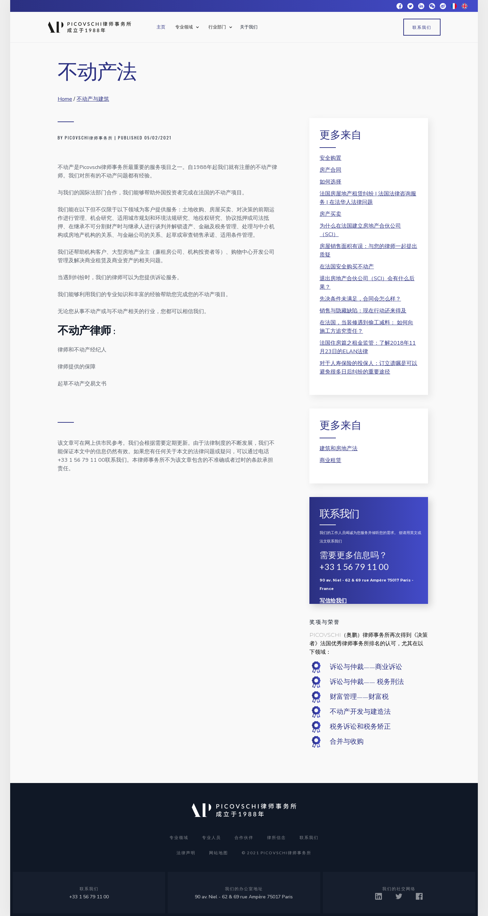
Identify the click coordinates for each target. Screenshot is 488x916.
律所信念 (276, 837)
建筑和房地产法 (339, 448)
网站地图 (218, 852)
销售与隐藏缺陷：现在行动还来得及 (363, 310)
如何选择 (330, 182)
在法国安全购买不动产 (347, 266)
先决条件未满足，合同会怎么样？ (360, 299)
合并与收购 (347, 742)
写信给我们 (333, 600)
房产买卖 (330, 214)
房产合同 (330, 170)
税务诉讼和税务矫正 (360, 727)
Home (65, 99)
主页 (161, 27)
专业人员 (211, 837)
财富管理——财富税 (359, 697)
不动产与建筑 (93, 99)
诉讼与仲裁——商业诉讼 (366, 667)
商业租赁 (330, 460)
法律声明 (186, 852)
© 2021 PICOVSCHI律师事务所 (276, 852)
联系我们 (421, 27)
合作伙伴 (244, 837)
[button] (186, 27)
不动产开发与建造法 (360, 712)
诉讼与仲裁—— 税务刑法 (367, 682)
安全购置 (330, 158)
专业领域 (178, 837)
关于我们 (249, 27)
